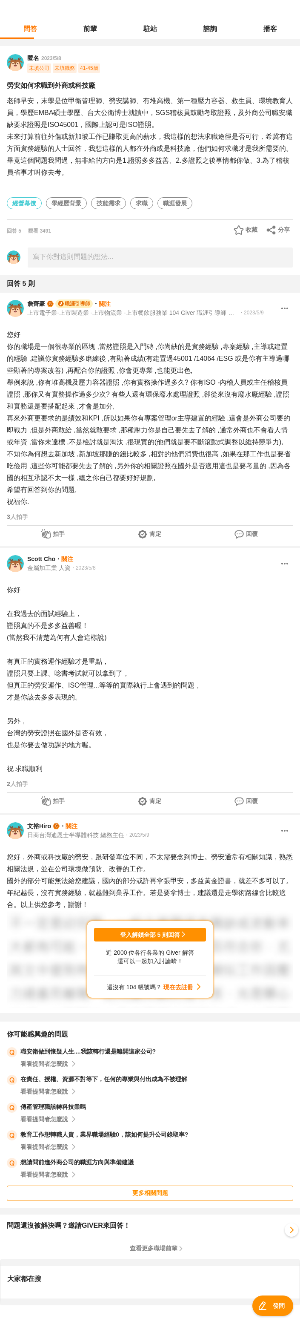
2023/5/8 (51, 58)
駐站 (150, 28)
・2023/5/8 (83, 568)
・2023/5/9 (251, 313)
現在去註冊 (178, 987)
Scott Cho (41, 559)
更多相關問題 (150, 1192)
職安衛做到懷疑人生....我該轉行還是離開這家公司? (88, 1051)
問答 (30, 28)
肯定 (155, 533)
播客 (270, 28)
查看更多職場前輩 (153, 1248)
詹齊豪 (36, 303)
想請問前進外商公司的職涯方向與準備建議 (77, 1162)
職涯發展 (175, 203)
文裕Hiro (39, 826)
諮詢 (210, 28)
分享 (284, 229)
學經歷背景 (66, 203)
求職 (142, 203)
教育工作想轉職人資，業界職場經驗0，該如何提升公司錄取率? (104, 1134)
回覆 (252, 533)
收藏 (251, 229)
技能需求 (108, 203)
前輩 (90, 28)
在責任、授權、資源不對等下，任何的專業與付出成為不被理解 (103, 1079)
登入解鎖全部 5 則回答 (150, 934)
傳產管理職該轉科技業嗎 (53, 1106)
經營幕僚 (24, 203)
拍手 (59, 533)
